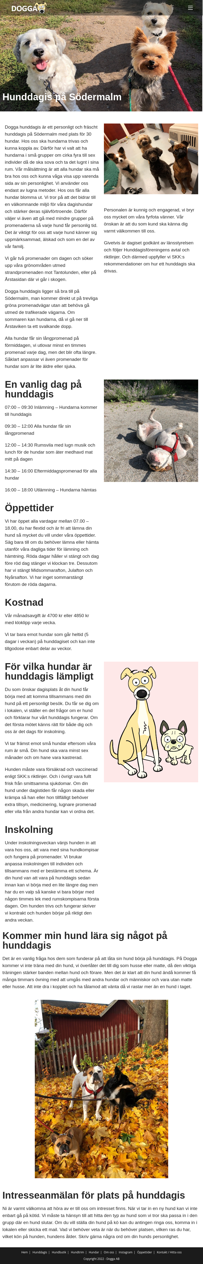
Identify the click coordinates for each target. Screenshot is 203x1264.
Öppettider (144, 1252)
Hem (24, 1252)
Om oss (109, 1252)
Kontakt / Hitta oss (169, 1252)
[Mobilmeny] (190, 8)
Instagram (126, 1252)
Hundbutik (59, 1252)
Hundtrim (77, 1252)
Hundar (94, 1252)
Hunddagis (40, 1252)
